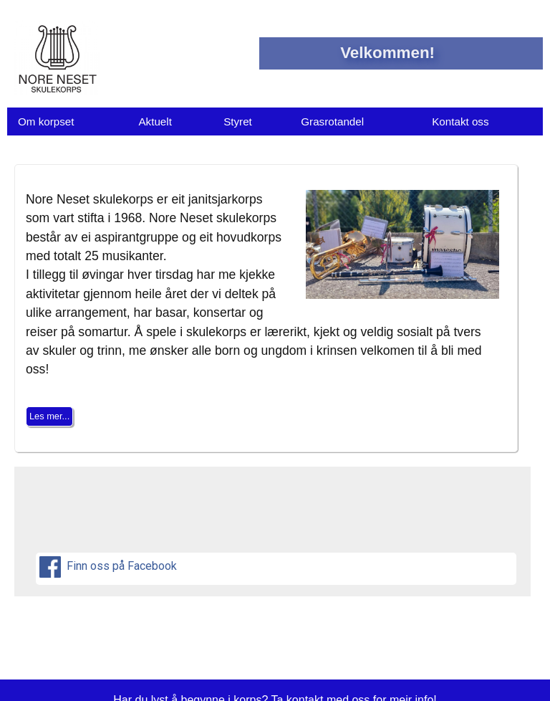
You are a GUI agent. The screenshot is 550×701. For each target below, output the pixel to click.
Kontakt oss (460, 121)
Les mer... (49, 416)
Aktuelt (154, 121)
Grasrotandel (332, 121)
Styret (237, 121)
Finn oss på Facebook (109, 567)
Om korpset (46, 121)
